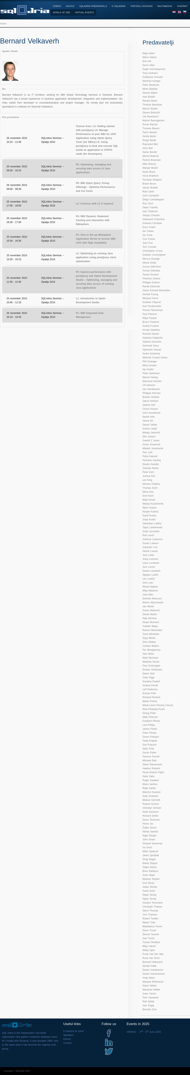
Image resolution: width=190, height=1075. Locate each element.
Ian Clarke (148, 231)
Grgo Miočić (149, 638)
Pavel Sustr (148, 891)
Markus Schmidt (151, 800)
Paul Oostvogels (151, 665)
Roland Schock (150, 804)
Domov (57, 6)
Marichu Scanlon (151, 792)
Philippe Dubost (151, 282)
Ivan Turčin (148, 938)
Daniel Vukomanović (153, 973)
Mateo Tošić (149, 922)
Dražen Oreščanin (152, 669)
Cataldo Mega (150, 626)
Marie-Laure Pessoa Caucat (157, 705)
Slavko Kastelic (150, 464)
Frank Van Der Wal (152, 954)
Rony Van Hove (151, 958)
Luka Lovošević (150, 563)
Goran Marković (151, 610)
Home (3, 23)
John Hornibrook (151, 412)
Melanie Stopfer (151, 879)
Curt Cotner (148, 239)
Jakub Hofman (150, 401)
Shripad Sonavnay (152, 843)
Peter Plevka (149, 732)
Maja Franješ (149, 318)
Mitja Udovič (149, 946)
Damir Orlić (148, 673)
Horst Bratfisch (150, 175)
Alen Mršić (148, 653)
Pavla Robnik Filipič (153, 772)
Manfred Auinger (151, 81)
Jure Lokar (148, 555)
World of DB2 (61, 12)
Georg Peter (149, 713)
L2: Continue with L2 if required (94, 203)
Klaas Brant (148, 171)
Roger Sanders (150, 780)
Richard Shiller (150, 815)
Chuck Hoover (150, 409)
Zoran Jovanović (151, 444)
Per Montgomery (151, 650)
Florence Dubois (151, 278)
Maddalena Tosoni (152, 926)
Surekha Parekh (151, 681)
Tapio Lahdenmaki (152, 527)
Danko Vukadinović (152, 970)
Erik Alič (146, 61)
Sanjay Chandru (151, 215)
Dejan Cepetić (150, 207)
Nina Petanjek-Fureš (153, 709)
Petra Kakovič (150, 456)
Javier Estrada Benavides (156, 290)
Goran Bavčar (150, 124)
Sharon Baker (150, 92)
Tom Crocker (149, 247)
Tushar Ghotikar (151, 942)
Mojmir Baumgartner (153, 120)
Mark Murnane (150, 657)
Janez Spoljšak (150, 855)
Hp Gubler (148, 369)
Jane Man (147, 594)
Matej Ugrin (148, 950)
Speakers (68, 1035)
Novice (70, 6)
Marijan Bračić (150, 168)
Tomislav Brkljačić (152, 179)
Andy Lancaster (151, 531)
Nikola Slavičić (150, 831)
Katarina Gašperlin (152, 337)
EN (179, 13)
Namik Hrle (148, 416)
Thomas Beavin (151, 128)
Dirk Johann (149, 436)
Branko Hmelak (150, 397)
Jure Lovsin (148, 567)
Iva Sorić (147, 847)
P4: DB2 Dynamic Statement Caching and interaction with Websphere (92, 220)
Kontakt (182, 6)
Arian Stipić (148, 875)
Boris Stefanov (150, 871)
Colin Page (148, 677)
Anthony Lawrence (152, 539)
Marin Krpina (149, 507)
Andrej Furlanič (150, 326)
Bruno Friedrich (150, 322)
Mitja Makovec (150, 590)
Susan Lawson (150, 543)
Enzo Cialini (149, 227)
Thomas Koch (150, 488)
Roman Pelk (149, 693)
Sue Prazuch (149, 744)
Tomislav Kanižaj (151, 460)
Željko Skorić (149, 827)
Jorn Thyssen (149, 914)
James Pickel (149, 729)
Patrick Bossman (151, 160)
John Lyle (147, 582)
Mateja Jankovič (151, 432)
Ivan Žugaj (148, 1005)
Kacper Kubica (150, 511)
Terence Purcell (150, 756)
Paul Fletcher (149, 314)
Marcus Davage (151, 258)
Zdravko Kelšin (150, 468)
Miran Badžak (150, 89)
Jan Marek (148, 606)
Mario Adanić (149, 57)
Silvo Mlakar (149, 642)
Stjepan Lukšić (150, 574)
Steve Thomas (150, 910)
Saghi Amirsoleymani (153, 69)
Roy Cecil (147, 203)
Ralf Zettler (148, 1001)
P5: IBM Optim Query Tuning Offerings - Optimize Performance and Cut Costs (95, 187)
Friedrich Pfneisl (151, 721)
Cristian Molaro (150, 646)
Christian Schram (151, 808)
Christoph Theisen (152, 906)
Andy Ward (148, 977)
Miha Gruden (149, 365)
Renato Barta (149, 100)
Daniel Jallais (149, 424)
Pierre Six (147, 823)
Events (67, 1039)
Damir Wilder (149, 985)
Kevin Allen (148, 65)
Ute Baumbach (150, 116)
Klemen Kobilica (151, 484)
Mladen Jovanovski (152, 448)
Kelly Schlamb (150, 796)
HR (174, 13)
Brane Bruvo (149, 183)
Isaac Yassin (149, 993)
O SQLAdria (118, 6)
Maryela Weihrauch (152, 981)
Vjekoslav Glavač (151, 349)
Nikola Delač (149, 262)
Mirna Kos (148, 491)
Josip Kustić (149, 519)
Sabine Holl (148, 405)
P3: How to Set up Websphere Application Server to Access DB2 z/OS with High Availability (95, 238)
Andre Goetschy (151, 353)
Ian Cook (147, 235)
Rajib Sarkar (149, 788)
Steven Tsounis (150, 934)
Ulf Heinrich (148, 385)
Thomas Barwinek (152, 104)
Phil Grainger (149, 361)
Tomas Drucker (150, 274)
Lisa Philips (148, 725)
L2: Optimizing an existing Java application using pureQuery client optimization (96, 257)
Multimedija (165, 6)
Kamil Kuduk (149, 515)
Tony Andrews (150, 73)
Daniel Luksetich (151, 571)
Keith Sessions (150, 811)
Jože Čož (147, 243)
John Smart (148, 839)
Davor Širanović (151, 819)
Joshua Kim (148, 476)
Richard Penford (151, 697)
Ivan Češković (150, 211)
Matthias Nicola (150, 661)
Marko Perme (149, 701)
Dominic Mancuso (152, 598)
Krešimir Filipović (151, 302)
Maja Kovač (148, 499)
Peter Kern (148, 472)
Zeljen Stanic (149, 867)
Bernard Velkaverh (152, 962)
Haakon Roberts (151, 768)
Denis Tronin (149, 930)
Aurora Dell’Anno (151, 266)
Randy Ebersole (151, 286)
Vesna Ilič (147, 420)
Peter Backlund (150, 85)
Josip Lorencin (150, 559)
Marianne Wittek (151, 989)
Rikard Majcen (150, 586)
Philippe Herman (151, 393)
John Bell (147, 148)
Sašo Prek (148, 748)
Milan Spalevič (150, 851)
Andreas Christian (152, 223)
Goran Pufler (149, 752)
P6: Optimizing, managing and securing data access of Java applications (93, 168)
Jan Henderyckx (151, 389)
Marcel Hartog (150, 377)
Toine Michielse (150, 634)
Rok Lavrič (148, 535)
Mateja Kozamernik (152, 503)
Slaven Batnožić (151, 112)
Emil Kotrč (148, 495)
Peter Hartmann (151, 373)
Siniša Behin (149, 136)
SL (184, 13)
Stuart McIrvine (150, 622)
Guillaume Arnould (152, 77)
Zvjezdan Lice (150, 547)
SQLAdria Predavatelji (93, 6)
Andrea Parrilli (150, 685)
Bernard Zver (149, 1009)
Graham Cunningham (154, 254)
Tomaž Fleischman (152, 310)
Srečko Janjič (149, 428)
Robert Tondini (150, 918)
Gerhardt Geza (150, 345)
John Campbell (150, 195)
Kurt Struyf (148, 883)
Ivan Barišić (148, 96)
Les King (147, 480)
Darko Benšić (149, 152)
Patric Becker (149, 132)
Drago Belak (149, 140)
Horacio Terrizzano (152, 902)
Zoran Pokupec (150, 736)
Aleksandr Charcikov (153, 219)
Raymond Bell (150, 144)
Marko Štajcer (150, 863)
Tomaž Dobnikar (151, 270)
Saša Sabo (148, 776)
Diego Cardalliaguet (153, 199)
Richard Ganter (150, 333)
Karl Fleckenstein (151, 306)
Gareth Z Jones (151, 440)
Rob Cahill (148, 191)
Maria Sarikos (150, 784)
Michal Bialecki (150, 156)
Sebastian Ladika (151, 523)
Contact (67, 1043)
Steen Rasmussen (152, 764)
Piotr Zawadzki (150, 997)
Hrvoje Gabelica (151, 330)
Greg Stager (149, 859)
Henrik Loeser (150, 551)
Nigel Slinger (149, 835)
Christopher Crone (152, 250)
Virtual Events (84, 12)
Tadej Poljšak (149, 740)
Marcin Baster (150, 108)
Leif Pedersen (150, 689)
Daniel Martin (149, 614)
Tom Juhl (147, 452)
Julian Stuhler (149, 887)
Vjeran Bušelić (150, 187)
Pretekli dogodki (142, 6)
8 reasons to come (73, 1031)
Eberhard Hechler (152, 381)
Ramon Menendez (152, 630)
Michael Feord (150, 298)
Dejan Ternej (149, 894)
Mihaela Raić (149, 760)
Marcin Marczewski (152, 602)
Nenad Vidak (149, 966)
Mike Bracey (149, 164)
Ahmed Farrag (150, 294)
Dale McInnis (149, 618)
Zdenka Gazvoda (151, 341)
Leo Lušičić (148, 578)
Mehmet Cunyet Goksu (155, 357)
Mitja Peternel (150, 717)
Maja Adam (148, 53)
